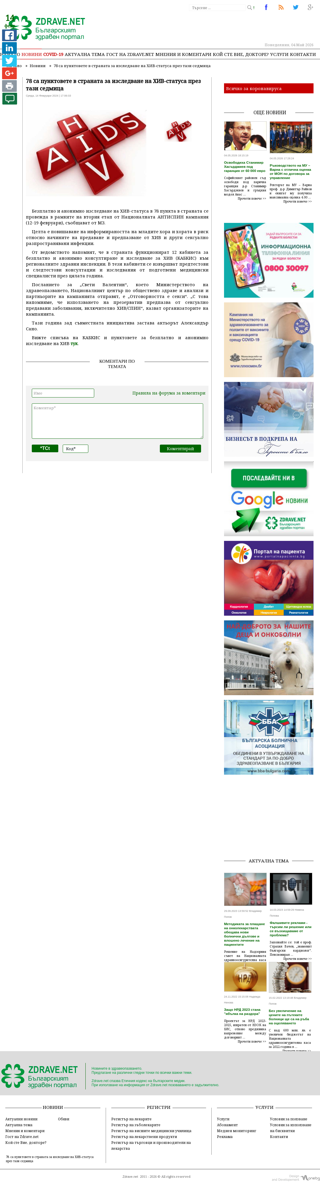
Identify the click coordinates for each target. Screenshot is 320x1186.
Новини (31, 54)
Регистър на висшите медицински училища (151, 1130)
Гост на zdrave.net (130, 54)
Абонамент (227, 1124)
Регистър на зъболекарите (135, 1124)
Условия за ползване (288, 1119)
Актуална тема (85, 54)
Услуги (279, 54)
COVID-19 (53, 54)
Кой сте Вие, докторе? (241, 54)
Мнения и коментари (183, 54)
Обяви (63, 1119)
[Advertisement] (272, 816)
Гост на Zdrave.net (22, 1136)
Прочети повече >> (252, 198)
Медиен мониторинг (236, 1130)
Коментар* (117, 421)
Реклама (225, 1136)
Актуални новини (21, 1119)
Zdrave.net (130, 1176)
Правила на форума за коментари (168, 393)
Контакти (303, 54)
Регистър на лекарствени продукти (144, 1136)
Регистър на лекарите (131, 1119)
